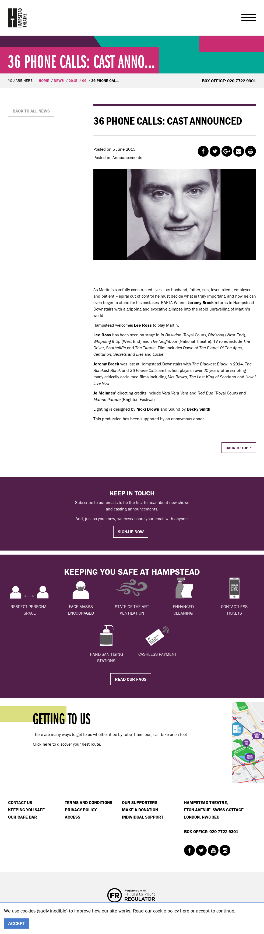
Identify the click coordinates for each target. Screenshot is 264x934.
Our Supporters (139, 802)
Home (44, 80)
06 (84, 80)
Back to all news (31, 111)
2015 (73, 80)
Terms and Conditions (88, 802)
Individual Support (142, 817)
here (184, 911)
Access (72, 817)
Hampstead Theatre (17, 17)
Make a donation (140, 809)
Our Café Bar (22, 817)
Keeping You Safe (26, 809)
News (59, 80)
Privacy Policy (81, 809)
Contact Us (20, 802)
